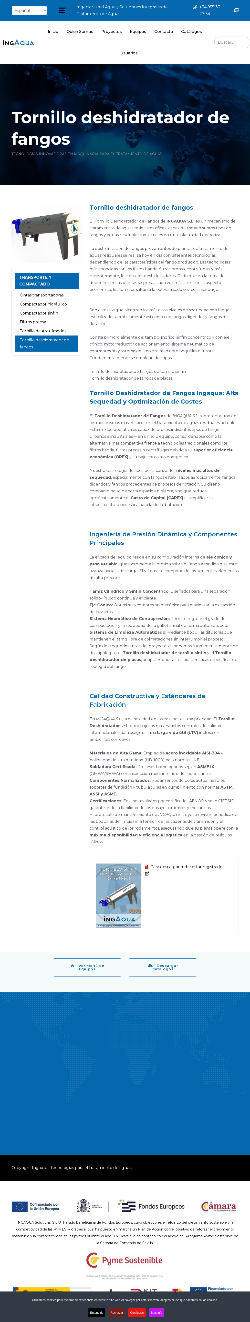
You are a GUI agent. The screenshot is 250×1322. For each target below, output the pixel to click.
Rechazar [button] (117, 1312)
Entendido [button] (96, 1312)
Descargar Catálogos (163, 967)
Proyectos (111, 31)
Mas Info (156, 1312)
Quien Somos (79, 31)
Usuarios (129, 53)
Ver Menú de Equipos (87, 967)
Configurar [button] (137, 1312)
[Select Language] (29, 10)
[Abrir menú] (62, 10)
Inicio (53, 31)
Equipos (138, 31)
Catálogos (191, 31)
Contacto (163, 31)
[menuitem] (47, 281)
